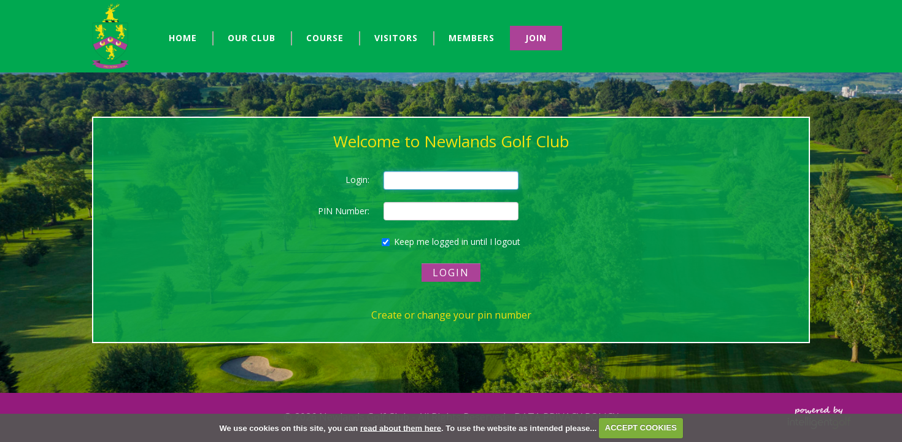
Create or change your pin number (451, 315)
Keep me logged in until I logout (451, 241)
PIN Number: (343, 211)
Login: (357, 179)
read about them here (400, 427)
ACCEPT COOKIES (641, 427)
